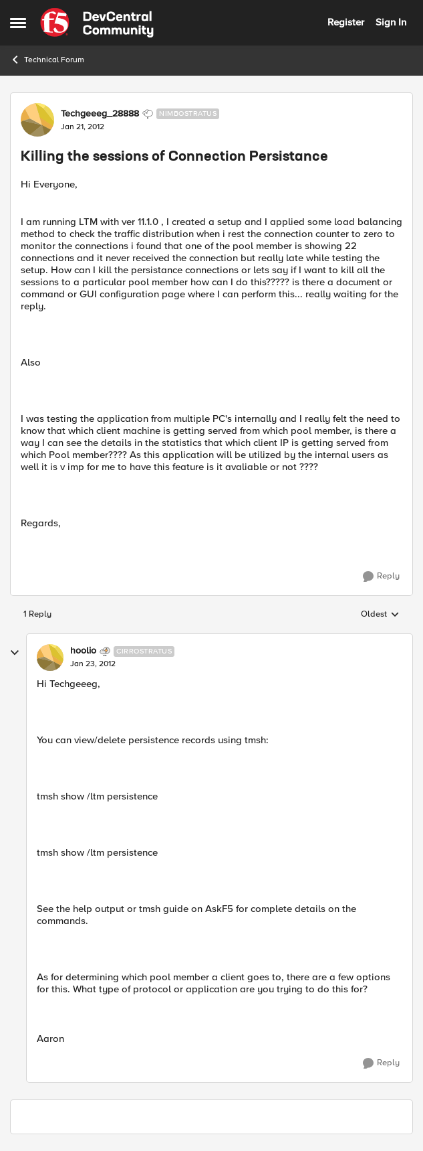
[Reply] (381, 576)
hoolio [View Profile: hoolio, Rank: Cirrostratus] (83, 650)
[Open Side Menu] (18, 23)
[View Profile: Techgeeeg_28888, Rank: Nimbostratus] (37, 120)
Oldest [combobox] (380, 614)
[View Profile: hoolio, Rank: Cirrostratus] (50, 657)
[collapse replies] (15, 653)
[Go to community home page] (97, 23)
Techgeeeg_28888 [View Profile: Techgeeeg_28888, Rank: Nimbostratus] (100, 113)
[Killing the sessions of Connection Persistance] (93, 664)
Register (345, 22)
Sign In (391, 22)
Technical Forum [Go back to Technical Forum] (47, 59)
